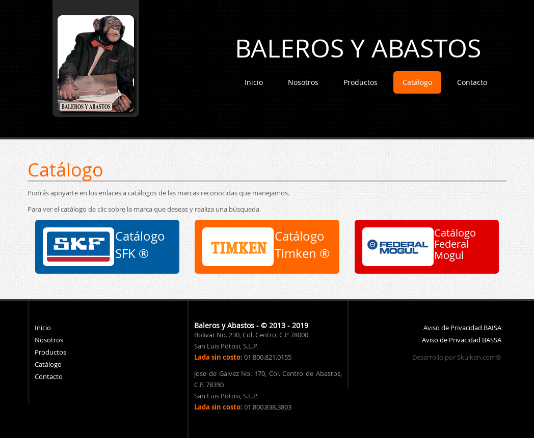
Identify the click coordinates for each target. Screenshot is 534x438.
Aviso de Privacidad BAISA (462, 327)
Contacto (472, 82)
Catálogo (417, 82)
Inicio (254, 82)
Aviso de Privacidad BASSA (461, 339)
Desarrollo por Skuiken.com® (456, 357)
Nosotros (303, 82)
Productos (360, 82)
